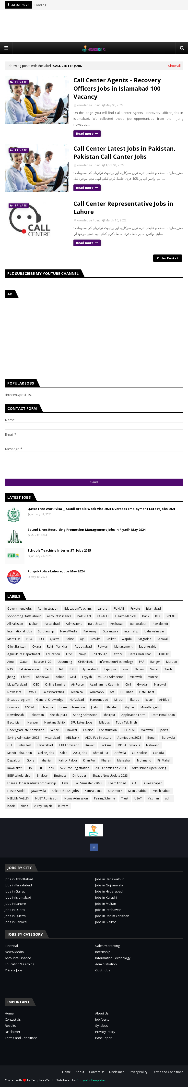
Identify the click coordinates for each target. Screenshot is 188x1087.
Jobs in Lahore (15, 903)
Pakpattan (37, 715)
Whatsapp (97, 692)
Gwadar (142, 684)
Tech (48, 669)
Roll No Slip (99, 654)
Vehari (54, 730)
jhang (11, 677)
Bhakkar (42, 775)
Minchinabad (162, 791)
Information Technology (112, 958)
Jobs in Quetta (15, 916)
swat (125, 669)
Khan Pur (89, 760)
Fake (65, 783)
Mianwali (136, 677)
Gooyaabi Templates (91, 1080)
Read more (85, 133)
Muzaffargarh (150, 707)
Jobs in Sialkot (105, 922)
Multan (33, 624)
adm (168, 798)
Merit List (13, 639)
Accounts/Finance (59, 616)
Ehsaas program (18, 700)
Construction (108, 730)
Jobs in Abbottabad (19, 879)
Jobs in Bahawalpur (109, 879)
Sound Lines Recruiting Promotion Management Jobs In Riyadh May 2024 (86, 529)
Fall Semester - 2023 (88, 783)
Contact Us (13, 1019)
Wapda (127, 639)
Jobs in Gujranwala (109, 885)
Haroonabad (99, 700)
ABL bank (72, 738)
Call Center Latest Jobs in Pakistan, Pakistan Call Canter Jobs (124, 152)
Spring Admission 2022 (23, 738)
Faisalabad (52, 624)
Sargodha (144, 639)
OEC (36, 684)
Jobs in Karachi (106, 897)
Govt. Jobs (102, 970)
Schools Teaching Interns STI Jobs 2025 (59, 550)
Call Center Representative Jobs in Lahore (123, 207)
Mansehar (124, 760)
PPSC (29, 639)
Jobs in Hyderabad (109, 891)
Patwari (103, 646)
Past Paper (103, 1038)
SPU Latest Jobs (81, 722)
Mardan (171, 662)
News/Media (68, 631)
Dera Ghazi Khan (140, 654)
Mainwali (147, 730)
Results (95, 639)
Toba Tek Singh (126, 722)
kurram (63, 806)
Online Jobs (46, 753)
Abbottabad (83, 646)
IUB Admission (69, 745)
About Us (102, 1013)
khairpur (109, 715)
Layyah (87, 677)
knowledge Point (88, 105)
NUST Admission (46, 798)
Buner (151, 738)
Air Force (77, 684)
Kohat (60, 677)
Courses (13, 707)
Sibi (30, 768)
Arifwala (120, 753)
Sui (41, 768)
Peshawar (117, 624)
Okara (36, 646)
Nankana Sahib (54, 722)
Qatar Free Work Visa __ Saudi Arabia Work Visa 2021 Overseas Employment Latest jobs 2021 (101, 509)
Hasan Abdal (16, 791)
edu (51, 768)
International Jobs (19, 631)
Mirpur (119, 700)
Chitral (25, 677)
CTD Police (139, 753)
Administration (48, 608)
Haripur (32, 722)
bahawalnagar (154, 631)
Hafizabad (77, 700)
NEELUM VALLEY (18, 798)
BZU (73, 669)
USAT (138, 798)
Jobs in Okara (15, 909)
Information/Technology (116, 662)
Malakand (153, 745)
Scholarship (46, 631)
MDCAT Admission (111, 677)
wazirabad (52, 738)
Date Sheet (146, 692)
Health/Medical (125, 616)
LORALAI (129, 730)
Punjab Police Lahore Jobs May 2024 (55, 571)
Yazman (153, 798)
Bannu (139, 669)
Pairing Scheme (104, 798)
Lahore (102, 608)
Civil (128, 684)
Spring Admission (85, 715)
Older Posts (166, 258)
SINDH (170, 616)
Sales (63, 753)
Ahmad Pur (100, 753)
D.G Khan (126, 692)
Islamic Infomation (72, 707)
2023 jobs (80, 753)
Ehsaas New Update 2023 (110, 775)
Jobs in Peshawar (108, 909)
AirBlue (164, 700)
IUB (41, 639)
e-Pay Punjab (43, 806)
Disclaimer (12, 1031)
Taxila (168, 669)
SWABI (32, 692)
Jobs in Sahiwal (16, 922)
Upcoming (65, 662)
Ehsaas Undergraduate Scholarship (31, 783)
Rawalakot (14, 768)
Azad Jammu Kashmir (104, 684)
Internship (102, 952)
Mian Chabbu (137, 791)
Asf (112, 692)
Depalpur (14, 760)
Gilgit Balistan (16, 646)
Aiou (10, 662)
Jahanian (46, 760)
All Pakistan (15, 624)
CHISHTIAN (85, 662)
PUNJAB (119, 608)
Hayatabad (45, 745)
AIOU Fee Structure (98, 738)
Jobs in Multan (105, 903)
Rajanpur (110, 669)
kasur (149, 700)
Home (9, 1013)
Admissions (74, 624)
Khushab (112, 707)
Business (60, 775)
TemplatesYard (42, 1080)
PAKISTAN (84, 616)
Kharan (106, 760)
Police (70, 639)
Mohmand (144, 760)
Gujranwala (110, 631)
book (11, 806)
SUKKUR (163, 654)
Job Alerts (102, 1019)
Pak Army (89, 631)
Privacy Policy (105, 1031)
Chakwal (71, 730)
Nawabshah (15, 715)
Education (53, 654)
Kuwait (89, 745)
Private (135, 608)
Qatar (24, 662)
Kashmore (115, 791)
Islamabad (153, 608)
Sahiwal (162, 639)
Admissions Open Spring (149, 768)
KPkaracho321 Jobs (65, 791)
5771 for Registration (74, 768)
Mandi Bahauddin (19, 753)
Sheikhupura (58, 715)
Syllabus (104, 722)
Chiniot (88, 730)
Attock (118, 654)
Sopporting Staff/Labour (24, 616)
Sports (163, 730)
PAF (141, 662)
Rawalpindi (160, 624)
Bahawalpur (138, 624)
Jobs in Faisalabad (18, 885)
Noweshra (14, 692)
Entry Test (24, 745)
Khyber (129, 707)
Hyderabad (90, 669)
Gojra (31, 760)
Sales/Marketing (53, 692)
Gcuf (73, 677)
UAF (60, 669)
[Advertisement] (94, 26)
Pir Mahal (163, 760)
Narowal (160, 684)
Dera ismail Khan (163, 715)
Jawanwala (38, 791)
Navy (82, 654)
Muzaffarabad (17, 684)
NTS (10, 669)
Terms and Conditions (21, 1038)
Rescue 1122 (42, 662)
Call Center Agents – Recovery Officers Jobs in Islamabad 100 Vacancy (117, 88)
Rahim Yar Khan (58, 646)
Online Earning (55, 684)
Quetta (54, 639)
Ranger (155, 662)
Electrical (11, 945)
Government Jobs (19, 608)
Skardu (134, 700)
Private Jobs (14, 970)
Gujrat (154, 669)
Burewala (168, 738)
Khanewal (42, 677)
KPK (157, 616)
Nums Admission (76, 798)
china (24, 806)
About (80, 1072)
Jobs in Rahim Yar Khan (112, 916)
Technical (76, 692)
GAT (135, 783)
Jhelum (95, 707)
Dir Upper (79, 775)
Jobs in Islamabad (18, 897)
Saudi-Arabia (147, 646)
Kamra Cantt (93, 791)
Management (123, 646)
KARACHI (103, 616)
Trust (124, 798)
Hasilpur (47, 707)
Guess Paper (153, 783)
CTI (9, 745)
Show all (174, 65)
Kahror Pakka (68, 760)
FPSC (69, 654)
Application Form (133, 715)
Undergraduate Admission (25, 730)
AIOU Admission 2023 (110, 768)
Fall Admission (29, 669)
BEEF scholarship (19, 775)
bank (145, 616)
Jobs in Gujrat (15, 891)
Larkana (106, 745)
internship (131, 631)
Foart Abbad (117, 783)
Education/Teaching (78, 608)
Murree (153, 677)
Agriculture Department (23, 654)
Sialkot (111, 639)
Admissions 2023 (129, 738)
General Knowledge (49, 700)
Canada (158, 753)
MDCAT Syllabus (129, 745)
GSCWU (30, 707)
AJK (82, 639)
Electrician (14, 722)
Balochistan (96, 624)
